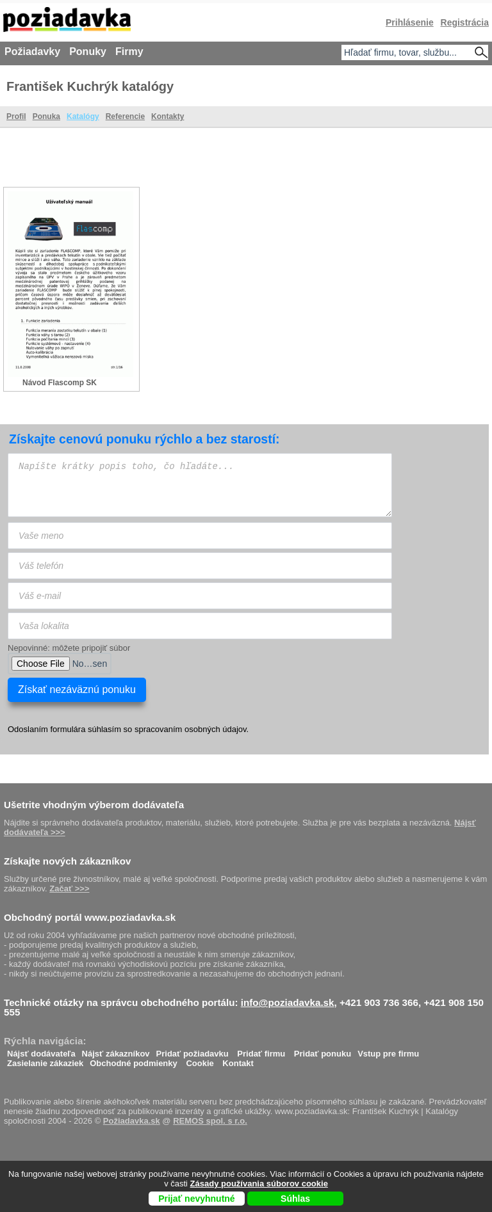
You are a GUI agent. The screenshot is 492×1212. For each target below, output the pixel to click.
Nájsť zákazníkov (116, 1050)
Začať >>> (69, 888)
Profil (16, 116)
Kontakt (237, 1060)
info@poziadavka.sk (287, 1002)
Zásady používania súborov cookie (259, 1183)
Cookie (199, 1060)
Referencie (125, 116)
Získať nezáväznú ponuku (77, 689)
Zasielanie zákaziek (45, 1060)
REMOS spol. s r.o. (210, 1121)
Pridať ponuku (322, 1050)
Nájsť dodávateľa (41, 1050)
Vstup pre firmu (388, 1050)
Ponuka (46, 116)
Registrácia (465, 22)
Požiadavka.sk (131, 1121)
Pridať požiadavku (192, 1050)
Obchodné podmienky (133, 1060)
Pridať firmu (261, 1050)
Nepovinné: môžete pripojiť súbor (69, 648)
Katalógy (83, 116)
